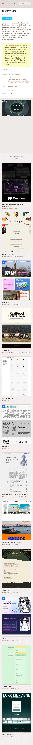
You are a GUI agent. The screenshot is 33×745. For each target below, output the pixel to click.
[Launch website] (15, 254)
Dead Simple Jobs (7, 398)
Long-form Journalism (17, 256)
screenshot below (18, 52)
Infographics (12, 69)
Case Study (5, 352)
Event (3, 544)
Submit (16, 158)
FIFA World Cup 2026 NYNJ (11, 542)
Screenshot (7, 18)
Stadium (24, 79)
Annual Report (6, 496)
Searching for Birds (8, 254)
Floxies (4, 639)
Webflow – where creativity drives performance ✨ (12, 205)
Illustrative (10, 90)
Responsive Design (13, 77)
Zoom (27, 82)
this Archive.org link (15, 59)
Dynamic (18, 74)
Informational (11, 86)
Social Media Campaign (14, 79)
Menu (8, 4)
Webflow (3, 262)
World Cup (20, 82)
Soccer (21, 77)
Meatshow (5, 446)
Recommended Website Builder (10, 208)
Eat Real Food (6, 350)
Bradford (4, 302)
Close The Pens (7, 735)
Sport (16, 86)
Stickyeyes (6, 14)
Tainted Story (6, 590)
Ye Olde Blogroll (7, 687)
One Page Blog (15, 688)
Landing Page (14, 304)
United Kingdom (12, 82)
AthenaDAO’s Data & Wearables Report (14, 494)
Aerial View (11, 74)
